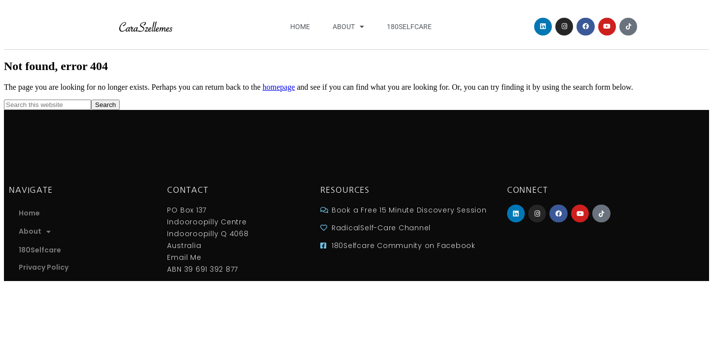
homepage (279, 87)
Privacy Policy (43, 267)
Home (300, 27)
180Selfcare (409, 27)
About (348, 26)
